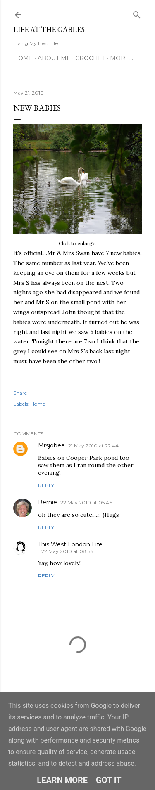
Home (23, 58)
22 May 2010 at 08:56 (67, 551)
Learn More (62, 780)
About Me (54, 58)
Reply (46, 485)
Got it (109, 780)
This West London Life (70, 544)
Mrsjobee (51, 445)
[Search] (137, 13)
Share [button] (20, 393)
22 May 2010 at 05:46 (86, 502)
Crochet (90, 58)
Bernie (47, 502)
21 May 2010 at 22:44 (93, 445)
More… (121, 58)
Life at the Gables (49, 29)
